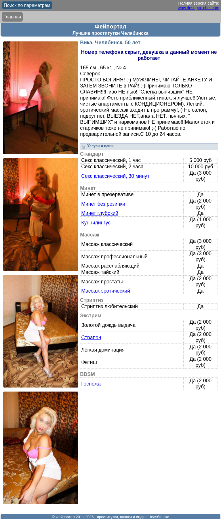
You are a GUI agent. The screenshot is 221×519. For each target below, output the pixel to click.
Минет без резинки (103, 204)
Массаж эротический (105, 291)
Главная (12, 16)
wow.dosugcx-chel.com (198, 7)
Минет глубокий (99, 213)
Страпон (91, 337)
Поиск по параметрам (27, 5)
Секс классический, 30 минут (115, 176)
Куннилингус (95, 223)
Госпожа (91, 384)
